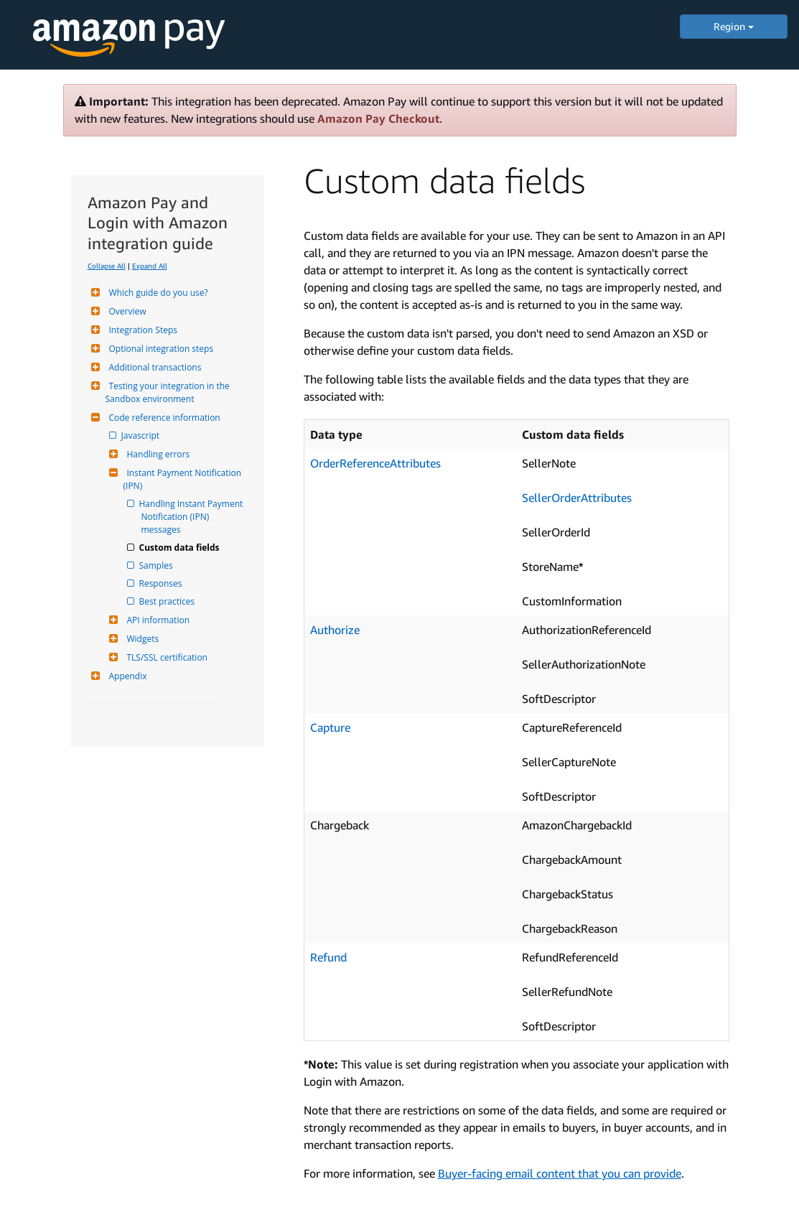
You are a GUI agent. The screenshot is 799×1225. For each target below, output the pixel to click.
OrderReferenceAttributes (375, 463)
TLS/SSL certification (165, 657)
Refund (328, 957)
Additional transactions (154, 367)
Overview (126, 311)
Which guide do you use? (157, 293)
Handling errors (156, 454)
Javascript (141, 435)
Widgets (141, 639)
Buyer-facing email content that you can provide (559, 1173)
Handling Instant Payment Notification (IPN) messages (193, 517)
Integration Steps (141, 330)
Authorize (335, 630)
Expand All (149, 265)
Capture (330, 727)
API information (156, 620)
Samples (157, 565)
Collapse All (107, 265)
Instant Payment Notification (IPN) (183, 479)
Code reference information (163, 417)
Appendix (126, 676)
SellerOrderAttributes (577, 497)
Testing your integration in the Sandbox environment (169, 392)
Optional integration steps (160, 349)
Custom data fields (180, 547)
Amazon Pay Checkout (378, 118)
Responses (161, 583)
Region (734, 26)
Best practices (168, 601)
